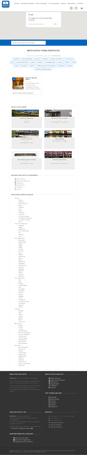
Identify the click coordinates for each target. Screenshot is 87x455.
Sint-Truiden (22, 321)
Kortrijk (21, 258)
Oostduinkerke (23, 265)
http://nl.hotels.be (56, 424)
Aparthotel (16, 59)
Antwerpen (21, 225)
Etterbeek (21, 207)
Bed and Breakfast (27, 59)
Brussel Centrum (23, 203)
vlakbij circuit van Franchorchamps (46, 66)
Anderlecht (21, 202)
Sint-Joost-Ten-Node (24, 216)
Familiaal (45, 59)
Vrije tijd (70, 66)
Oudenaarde (22, 299)
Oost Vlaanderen (53, 3)
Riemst (20, 319)
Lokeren (21, 294)
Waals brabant (22, 341)
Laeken (20, 211)
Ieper (20, 252)
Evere (20, 209)
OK (55, 24)
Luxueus (60, 62)
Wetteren (21, 305)
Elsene (20, 205)
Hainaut (21, 327)
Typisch (32, 66)
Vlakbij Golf (62, 66)
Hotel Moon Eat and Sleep (60, 118)
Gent (20, 287)
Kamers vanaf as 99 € (22, 62)
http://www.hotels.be (57, 422)
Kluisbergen (22, 289)
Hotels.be (13, 378)
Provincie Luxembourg (24, 332)
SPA (49, 56)
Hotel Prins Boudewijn (59, 159)
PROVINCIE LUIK (41, 56)
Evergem (21, 283)
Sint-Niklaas (22, 303)
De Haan (21, 249)
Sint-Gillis (21, 214)
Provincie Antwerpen (27, 3)
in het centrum (69, 59)
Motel (73, 62)
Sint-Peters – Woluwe (24, 220)
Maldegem (21, 296)
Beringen (21, 310)
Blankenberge (22, 242)
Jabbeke (21, 254)
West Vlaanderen (41, 3)
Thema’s (80, 3)
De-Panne (52, 403)
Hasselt (20, 314)
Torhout (21, 272)
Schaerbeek (22, 212)
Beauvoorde (22, 240)
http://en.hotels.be (56, 427)
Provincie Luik (22, 336)
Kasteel (33, 62)
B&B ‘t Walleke (59, 139)
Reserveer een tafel (20, 438)
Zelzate (21, 307)
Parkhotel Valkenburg (26, 118)
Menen (20, 260)
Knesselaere (22, 290)
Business (37, 59)
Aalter (20, 281)
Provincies (72, 3)
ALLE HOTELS (30, 56)
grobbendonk (22, 229)
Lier (20, 232)
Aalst (20, 280)
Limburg (63, 3)
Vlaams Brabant (23, 339)
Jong (12, 62)
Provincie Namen (23, 338)
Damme (20, 247)
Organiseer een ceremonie (23, 441)
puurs (20, 236)
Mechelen (21, 234)
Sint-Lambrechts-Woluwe (25, 218)
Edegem (21, 227)
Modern (67, 62)
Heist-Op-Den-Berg (23, 231)
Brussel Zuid (22, 349)
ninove (20, 298)
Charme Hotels (22, 352)
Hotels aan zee (20, 179)
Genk (20, 312)
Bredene (21, 243)
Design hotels (20, 185)
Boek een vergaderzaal (22, 440)
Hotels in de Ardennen (57, 59)
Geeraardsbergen (23, 285)
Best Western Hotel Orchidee (27, 159)
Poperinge (21, 269)
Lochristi (21, 292)
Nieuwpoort (22, 263)
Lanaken (21, 316)
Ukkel (20, 221)
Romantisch (24, 66)
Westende (21, 276)
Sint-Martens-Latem (24, 301)
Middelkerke (22, 261)
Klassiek (40, 62)
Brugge (20, 245)
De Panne (21, 251)
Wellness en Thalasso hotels (43, 69)
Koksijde (52, 405)
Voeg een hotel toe (26, 428)
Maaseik (21, 318)
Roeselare (21, 270)
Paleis (16, 66)
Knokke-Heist (22, 256)
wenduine (21, 274)
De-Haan (52, 401)
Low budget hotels (50, 62)
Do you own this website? (36, 24)
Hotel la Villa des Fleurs (31, 78)
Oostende (21, 267)
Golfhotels (19, 187)
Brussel (17, 3)
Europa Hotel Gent (26, 139)
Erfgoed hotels (22, 356)
